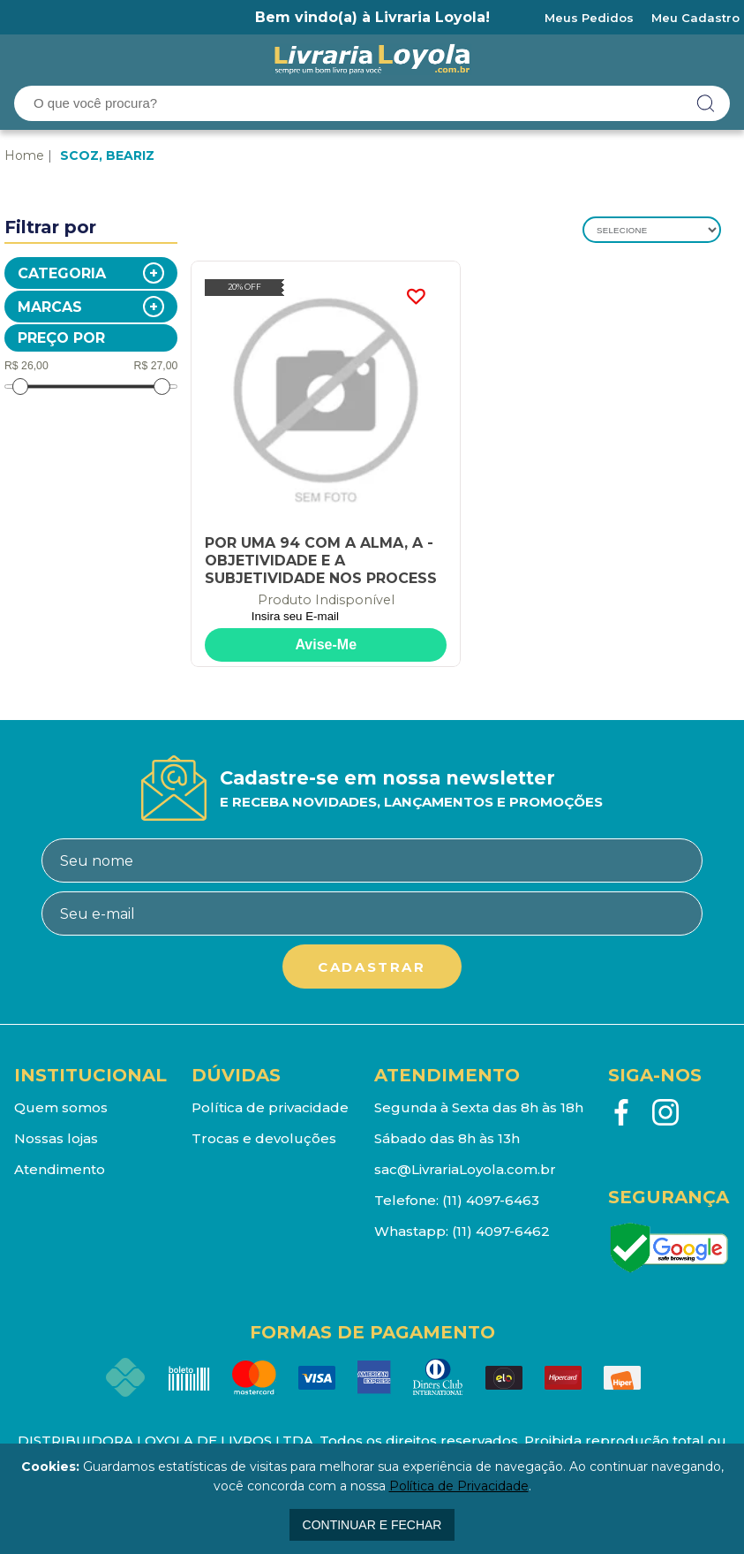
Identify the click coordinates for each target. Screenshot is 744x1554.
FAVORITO (415, 297)
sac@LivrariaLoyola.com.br (465, 1169)
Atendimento (59, 1169)
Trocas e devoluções (264, 1138)
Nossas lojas (56, 1138)
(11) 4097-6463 (490, 1200)
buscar (706, 103)
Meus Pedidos (589, 18)
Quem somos (61, 1107)
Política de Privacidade (459, 1486)
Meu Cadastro (695, 18)
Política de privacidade (270, 1107)
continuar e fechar (372, 1525)
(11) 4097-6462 (501, 1231)
